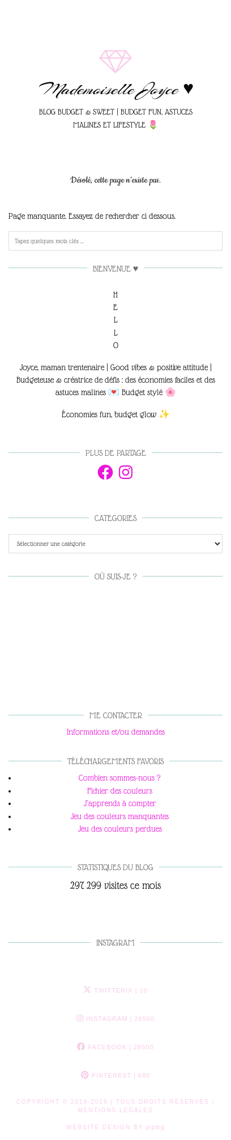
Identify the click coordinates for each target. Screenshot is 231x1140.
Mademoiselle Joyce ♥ (115, 89)
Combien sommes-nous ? (120, 777)
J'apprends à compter (120, 803)
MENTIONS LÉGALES (115, 1110)
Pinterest (116, 1075)
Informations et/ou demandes (116, 731)
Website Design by (115, 1127)
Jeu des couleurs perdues (120, 828)
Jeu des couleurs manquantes (120, 816)
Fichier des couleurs (119, 790)
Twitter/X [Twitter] (115, 990)
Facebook (115, 1047)
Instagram (115, 1018)
